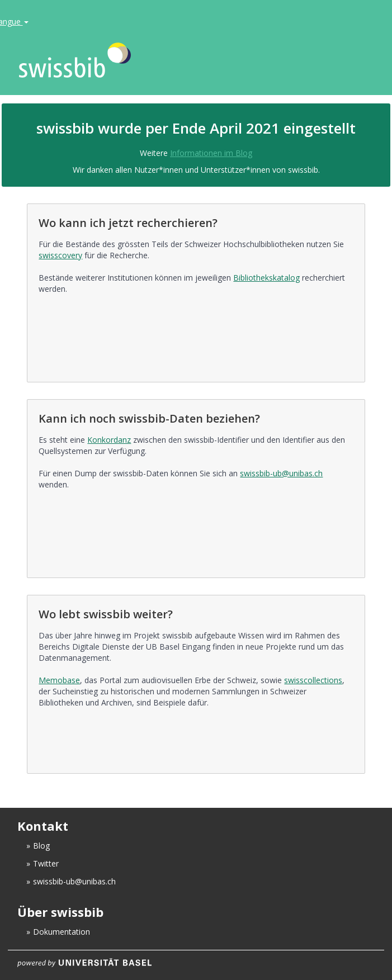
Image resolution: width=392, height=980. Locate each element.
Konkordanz (109, 439)
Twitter (46, 863)
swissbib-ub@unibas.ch (281, 473)
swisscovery (60, 255)
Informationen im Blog (211, 153)
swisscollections (313, 680)
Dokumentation (61, 931)
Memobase (59, 680)
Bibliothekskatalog (266, 277)
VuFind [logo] (166, 60)
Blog (41, 845)
